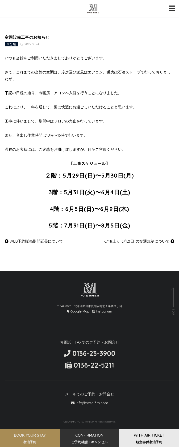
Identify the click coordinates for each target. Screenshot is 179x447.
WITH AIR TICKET (149, 438)
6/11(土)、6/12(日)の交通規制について (139, 241)
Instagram (102, 311)
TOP (173, 312)
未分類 (11, 44)
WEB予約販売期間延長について (34, 241)
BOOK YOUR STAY (30, 438)
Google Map (78, 311)
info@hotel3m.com (89, 403)
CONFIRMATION (89, 438)
